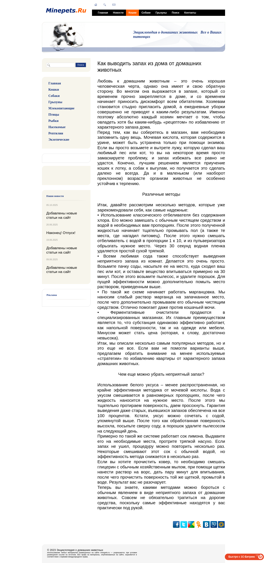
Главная (103, 12)
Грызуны (161, 12)
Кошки (132, 12)
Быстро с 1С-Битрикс (241, 556)
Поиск (175, 12)
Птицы (53, 114)
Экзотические (58, 139)
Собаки (145, 12)
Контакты (190, 12)
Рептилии (55, 133)
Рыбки (53, 121)
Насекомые (56, 127)
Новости (118, 12)
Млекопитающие (61, 108)
